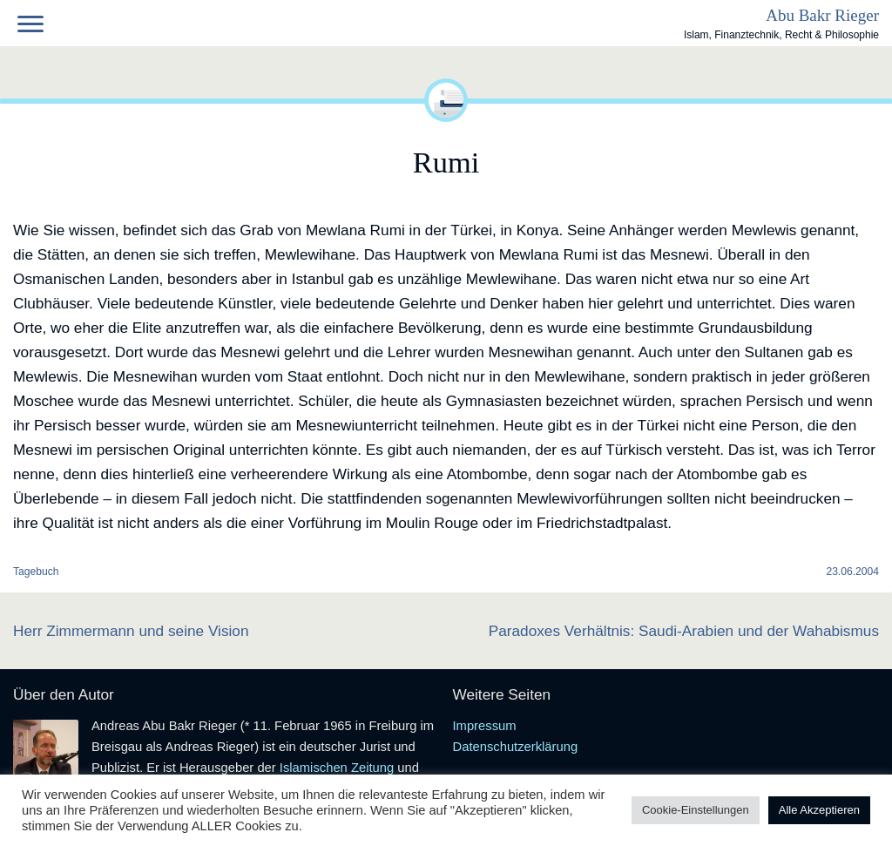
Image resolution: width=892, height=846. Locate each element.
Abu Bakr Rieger (822, 15)
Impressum (485, 726)
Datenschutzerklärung (515, 747)
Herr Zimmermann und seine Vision (131, 631)
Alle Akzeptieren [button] (819, 809)
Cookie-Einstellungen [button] (695, 809)
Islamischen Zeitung (337, 768)
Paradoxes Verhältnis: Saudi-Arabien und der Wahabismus (684, 631)
